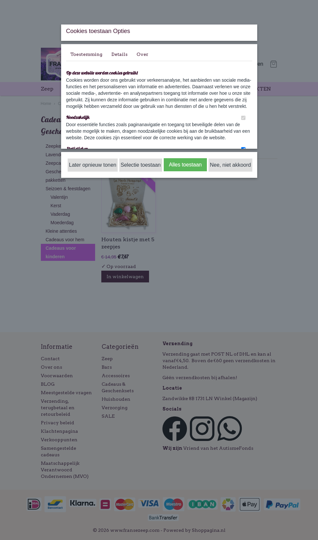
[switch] (243, 118)
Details (119, 54)
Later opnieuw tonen (92, 165)
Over (142, 54)
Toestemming (86, 54)
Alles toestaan (185, 164)
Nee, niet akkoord (230, 165)
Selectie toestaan (141, 165)
